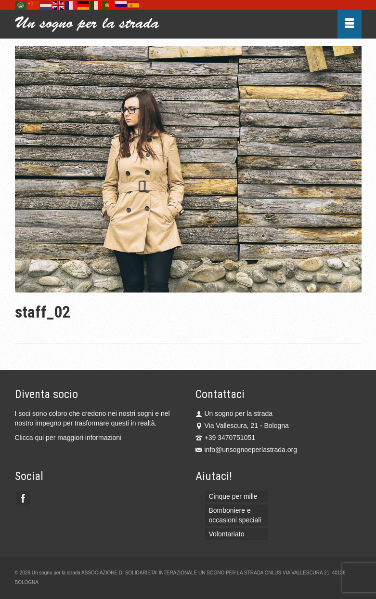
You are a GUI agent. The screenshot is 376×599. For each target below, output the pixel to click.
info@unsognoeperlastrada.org (246, 449)
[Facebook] (23, 498)
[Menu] (349, 24)
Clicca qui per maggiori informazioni (68, 437)
